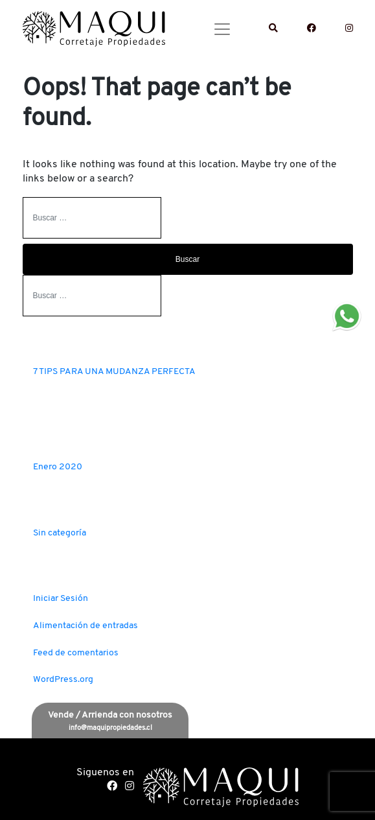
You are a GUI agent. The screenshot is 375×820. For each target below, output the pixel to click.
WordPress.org (63, 680)
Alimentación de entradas (85, 626)
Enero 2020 (57, 467)
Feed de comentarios (76, 653)
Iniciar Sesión (60, 598)
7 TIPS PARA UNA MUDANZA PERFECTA (114, 372)
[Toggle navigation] (222, 29)
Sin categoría (59, 533)
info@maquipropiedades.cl (110, 728)
